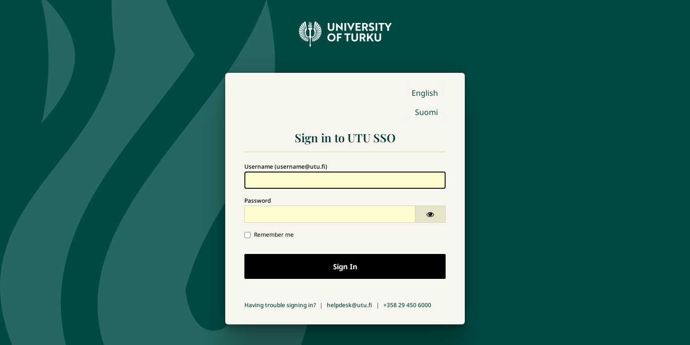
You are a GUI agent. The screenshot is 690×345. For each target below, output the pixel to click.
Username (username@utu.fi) (285, 166)
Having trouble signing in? (280, 305)
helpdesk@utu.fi (349, 305)
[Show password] (430, 214)
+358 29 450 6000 (407, 305)
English (425, 93)
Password (257, 200)
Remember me (269, 234)
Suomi (426, 112)
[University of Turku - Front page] (345, 32)
